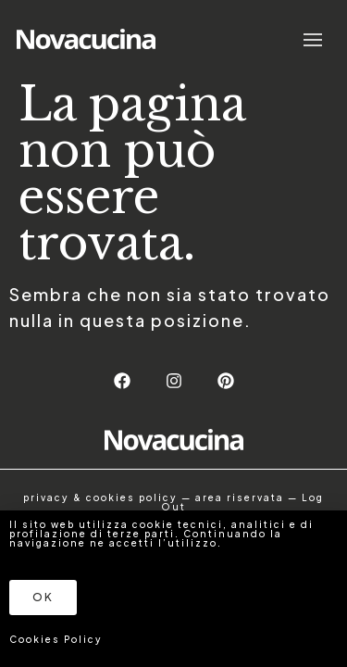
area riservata (239, 497)
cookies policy (132, 497)
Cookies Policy (56, 639)
